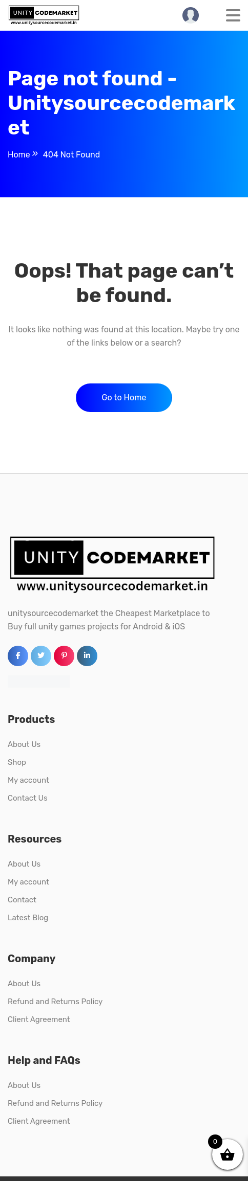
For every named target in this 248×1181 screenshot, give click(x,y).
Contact (22, 899)
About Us (24, 744)
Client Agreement (39, 1019)
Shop (17, 762)
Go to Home (124, 397)
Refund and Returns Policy (55, 1001)
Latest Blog (28, 917)
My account (28, 780)
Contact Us (28, 798)
